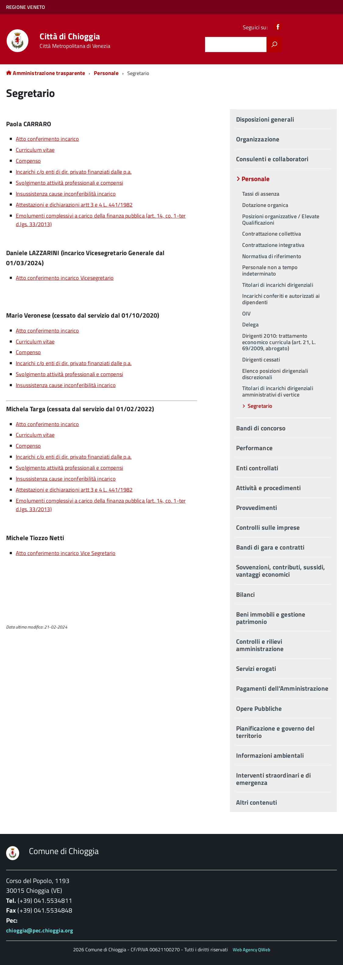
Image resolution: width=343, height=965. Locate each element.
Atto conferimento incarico (47, 139)
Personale (106, 73)
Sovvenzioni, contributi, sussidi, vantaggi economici (280, 570)
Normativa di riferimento (271, 256)
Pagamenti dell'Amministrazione (282, 688)
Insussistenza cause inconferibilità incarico (66, 194)
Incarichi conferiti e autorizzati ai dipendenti (281, 299)
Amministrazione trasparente (45, 73)
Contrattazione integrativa (273, 245)
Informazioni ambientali (270, 755)
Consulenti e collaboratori (272, 159)
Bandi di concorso (261, 428)
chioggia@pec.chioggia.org (39, 930)
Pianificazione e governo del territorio (275, 731)
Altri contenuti (256, 802)
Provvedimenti (256, 507)
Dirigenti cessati (261, 359)
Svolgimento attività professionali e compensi (69, 183)
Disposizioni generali (265, 119)
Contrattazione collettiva (271, 234)
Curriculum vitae (35, 150)
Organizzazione (257, 139)
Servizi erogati (256, 668)
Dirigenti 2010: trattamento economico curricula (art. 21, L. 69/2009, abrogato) (279, 342)
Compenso (28, 161)
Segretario (260, 406)
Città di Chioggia (75, 40)
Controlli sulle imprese (268, 527)
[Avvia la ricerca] (274, 44)
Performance (254, 448)
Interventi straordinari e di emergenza (273, 778)
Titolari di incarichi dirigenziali (277, 285)
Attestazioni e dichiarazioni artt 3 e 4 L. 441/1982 (74, 205)
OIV (246, 313)
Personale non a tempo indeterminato (270, 270)
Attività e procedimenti (268, 488)
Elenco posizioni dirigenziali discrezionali (275, 374)
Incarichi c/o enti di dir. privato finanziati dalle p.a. (74, 172)
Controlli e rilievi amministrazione (260, 644)
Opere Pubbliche (259, 708)
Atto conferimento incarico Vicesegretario (65, 278)
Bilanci (245, 594)
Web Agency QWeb (251, 949)
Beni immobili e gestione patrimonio (271, 617)
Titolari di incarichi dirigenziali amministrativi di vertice (277, 391)
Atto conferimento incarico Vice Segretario (66, 553)
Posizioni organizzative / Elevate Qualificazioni (281, 219)
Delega (250, 324)
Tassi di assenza (261, 194)
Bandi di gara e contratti (270, 547)
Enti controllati (257, 468)
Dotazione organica (265, 205)
